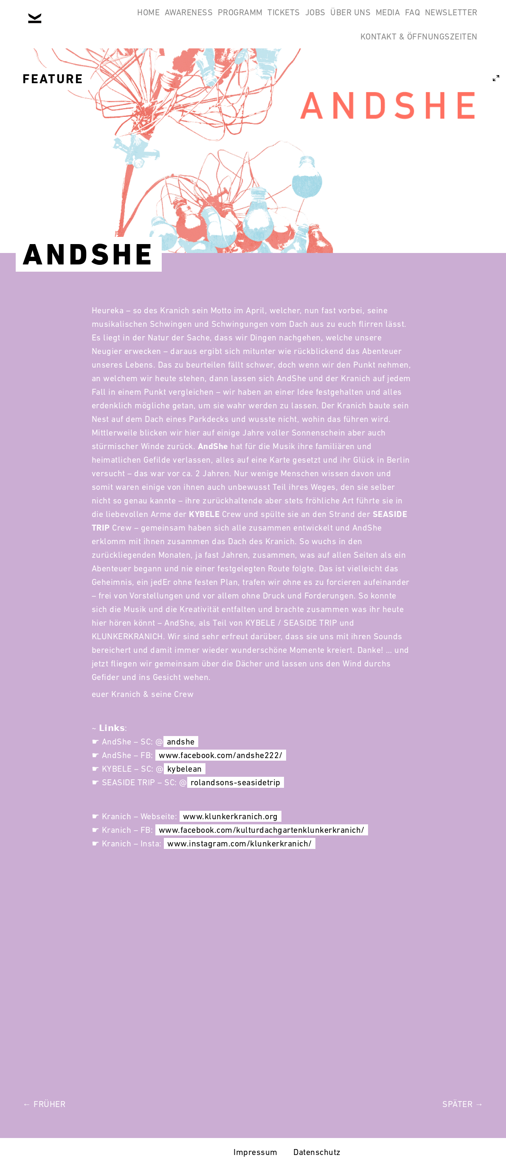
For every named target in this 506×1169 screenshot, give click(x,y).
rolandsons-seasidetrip (236, 782)
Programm (237, 20)
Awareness (175, 20)
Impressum (255, 1152)
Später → (463, 1104)
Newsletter (313, 61)
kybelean (184, 768)
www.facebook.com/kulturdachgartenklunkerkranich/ (262, 830)
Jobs (334, 20)
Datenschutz (317, 1152)
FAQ (464, 20)
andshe (181, 741)
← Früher (43, 1104)
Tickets (292, 20)
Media (429, 20)
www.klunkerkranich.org (230, 816)
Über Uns (380, 20)
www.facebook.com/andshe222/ (221, 755)
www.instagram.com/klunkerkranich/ (239, 843)
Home (123, 20)
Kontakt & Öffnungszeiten (413, 61)
